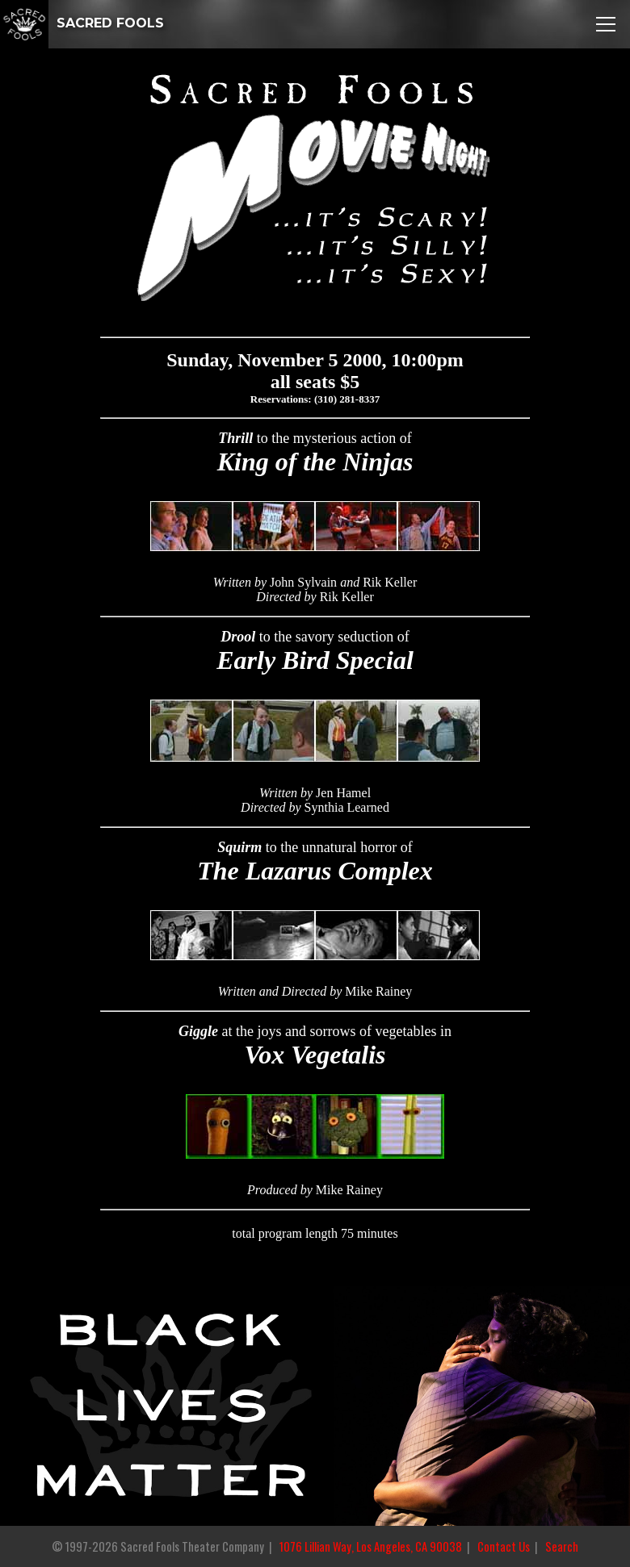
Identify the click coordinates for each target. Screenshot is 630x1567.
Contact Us (503, 1546)
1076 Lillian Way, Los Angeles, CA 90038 (370, 1546)
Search (561, 1546)
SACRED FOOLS (82, 23)
